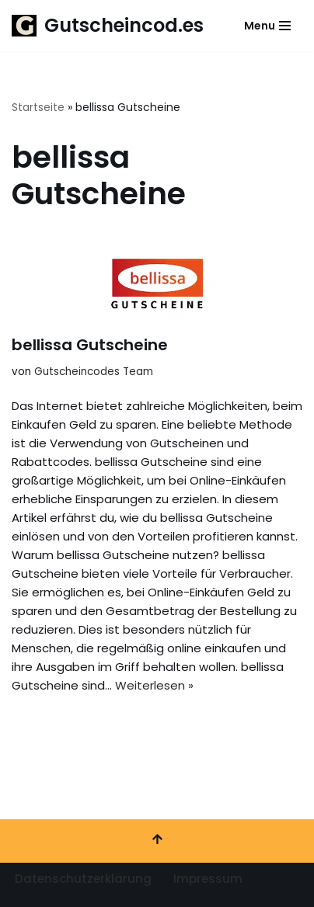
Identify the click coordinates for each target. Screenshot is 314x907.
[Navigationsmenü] (267, 25)
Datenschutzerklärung (83, 879)
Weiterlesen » (154, 685)
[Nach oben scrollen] (157, 841)
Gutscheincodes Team (93, 371)
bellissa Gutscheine (90, 345)
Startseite (38, 107)
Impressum (207, 879)
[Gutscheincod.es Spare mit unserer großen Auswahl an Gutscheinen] (108, 25)
